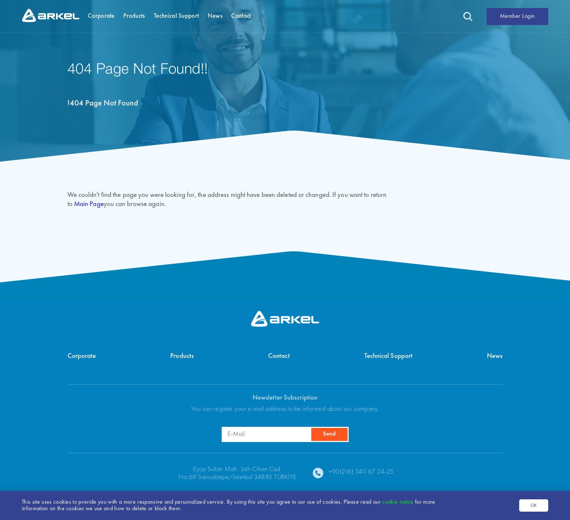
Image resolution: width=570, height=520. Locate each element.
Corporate (81, 356)
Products (182, 356)
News (495, 356)
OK (533, 505)
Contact (279, 356)
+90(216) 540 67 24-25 (361, 472)
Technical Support (388, 356)
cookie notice (398, 502)
